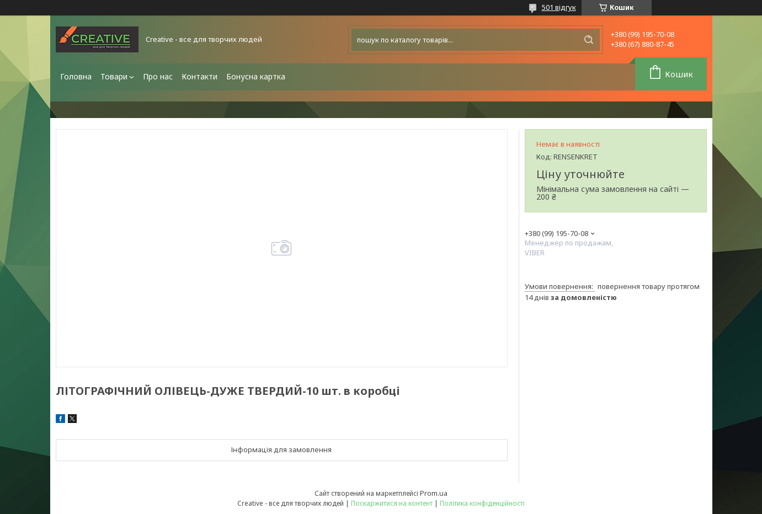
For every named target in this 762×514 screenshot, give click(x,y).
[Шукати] (589, 40)
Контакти (199, 76)
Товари (113, 76)
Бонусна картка (255, 76)
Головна (76, 76)
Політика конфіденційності (482, 503)
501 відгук (559, 7)
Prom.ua (433, 493)
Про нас (158, 76)
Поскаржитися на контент (392, 503)
